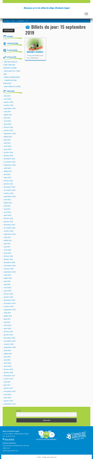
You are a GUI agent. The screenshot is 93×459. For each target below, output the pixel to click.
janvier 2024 (8, 155)
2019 (13, 21)
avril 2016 (7, 394)
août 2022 (7, 199)
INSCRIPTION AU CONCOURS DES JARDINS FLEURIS (10, 65)
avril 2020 (7, 288)
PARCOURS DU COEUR (12, 86)
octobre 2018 (8, 344)
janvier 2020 (8, 297)
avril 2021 (7, 250)
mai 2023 (7, 174)
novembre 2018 (10, 341)
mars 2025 (7, 124)
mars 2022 (7, 215)
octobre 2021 (8, 231)
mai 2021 (7, 247)
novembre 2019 (10, 303)
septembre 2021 (10, 234)
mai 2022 (7, 209)
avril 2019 (7, 325)
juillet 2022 (8, 203)
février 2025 (8, 127)
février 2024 (8, 152)
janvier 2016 (8, 401)
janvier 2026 (8, 102)
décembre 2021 (9, 225)
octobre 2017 (8, 379)
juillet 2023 (8, 171)
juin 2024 (7, 140)
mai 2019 (7, 322)
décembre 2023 (9, 159)
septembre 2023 (10, 165)
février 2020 (8, 294)
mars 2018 (7, 366)
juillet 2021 (8, 240)
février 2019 (8, 332)
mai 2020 (7, 284)
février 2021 (8, 256)
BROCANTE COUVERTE (35, 52)
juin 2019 (7, 319)
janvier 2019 (8, 335)
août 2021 (7, 237)
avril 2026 (7, 99)
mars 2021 (7, 253)
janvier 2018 (8, 372)
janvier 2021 (8, 259)
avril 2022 (7, 212)
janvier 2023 (8, 184)
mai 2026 (7, 96)
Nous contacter (9, 439)
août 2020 (7, 275)
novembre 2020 (10, 266)
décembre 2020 (9, 262)
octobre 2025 (8, 105)
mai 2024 (7, 143)
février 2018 (8, 369)
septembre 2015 (10, 404)
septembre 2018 (10, 347)
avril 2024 (7, 146)
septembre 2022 (10, 196)
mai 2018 (7, 360)
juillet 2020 (8, 278)
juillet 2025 (8, 115)
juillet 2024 (8, 137)
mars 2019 (7, 328)
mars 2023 (7, 177)
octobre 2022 (8, 193)
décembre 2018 (9, 338)
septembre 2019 (10, 310)
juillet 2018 (8, 354)
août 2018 (7, 350)
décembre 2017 (9, 376)
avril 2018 (7, 363)
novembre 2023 (10, 162)
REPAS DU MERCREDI (12, 77)
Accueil (6, 21)
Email (18, 411)
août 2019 (7, 313)
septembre (20, 21)
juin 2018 (7, 357)
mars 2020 (7, 291)
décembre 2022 (9, 187)
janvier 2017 (8, 388)
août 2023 (7, 168)
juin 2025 (7, 118)
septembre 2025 (10, 108)
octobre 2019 (8, 306)
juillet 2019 (8, 316)
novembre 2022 (10, 190)
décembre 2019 (9, 300)
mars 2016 (7, 398)
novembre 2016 (10, 391)
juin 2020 (7, 281)
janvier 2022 (8, 221)
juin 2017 (7, 385)
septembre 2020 (10, 272)
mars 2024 (7, 149)
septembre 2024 (10, 133)
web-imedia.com (52, 457)
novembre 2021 (10, 228)
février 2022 (8, 218)
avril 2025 (7, 121)
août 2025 (7, 111)
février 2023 (8, 181)
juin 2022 (7, 206)
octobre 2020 (8, 269)
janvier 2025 (8, 130)
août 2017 (7, 382)
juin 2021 (7, 243)
